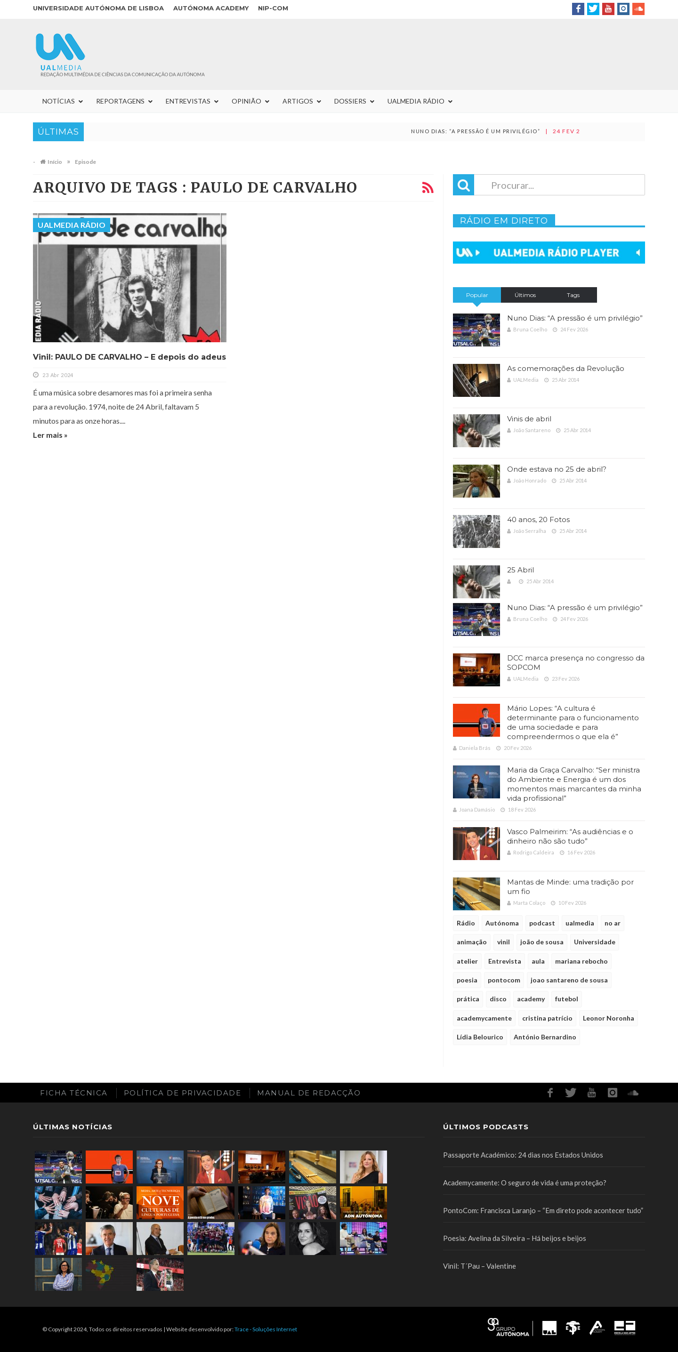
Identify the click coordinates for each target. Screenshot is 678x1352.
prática (468, 999)
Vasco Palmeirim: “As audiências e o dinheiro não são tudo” (570, 836)
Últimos (525, 294)
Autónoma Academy (211, 8)
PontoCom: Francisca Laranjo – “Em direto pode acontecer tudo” (543, 1210)
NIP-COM (273, 8)
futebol (566, 999)
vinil (503, 942)
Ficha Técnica (74, 1092)
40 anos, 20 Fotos (538, 519)
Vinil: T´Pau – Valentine (479, 1266)
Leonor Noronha (608, 1018)
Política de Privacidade (183, 1092)
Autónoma (502, 923)
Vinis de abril (529, 418)
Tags (573, 294)
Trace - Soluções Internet (265, 1329)
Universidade (594, 942)
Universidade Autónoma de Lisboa (98, 8)
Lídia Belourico (480, 1037)
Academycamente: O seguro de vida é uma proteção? (524, 1182)
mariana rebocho (581, 961)
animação (472, 942)
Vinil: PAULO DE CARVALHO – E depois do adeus (129, 357)
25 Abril (520, 569)
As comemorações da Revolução (565, 368)
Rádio (466, 923)
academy (531, 999)
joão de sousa (542, 942)
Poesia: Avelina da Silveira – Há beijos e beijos (514, 1238)
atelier (467, 961)
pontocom (504, 980)
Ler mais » (50, 434)
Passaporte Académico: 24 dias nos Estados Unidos (523, 1155)
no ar (613, 923)
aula (538, 961)
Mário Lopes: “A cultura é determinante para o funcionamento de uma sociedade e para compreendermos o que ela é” (573, 722)
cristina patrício (547, 1018)
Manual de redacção (309, 1092)
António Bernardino (545, 1037)
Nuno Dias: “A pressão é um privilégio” (487, 131)
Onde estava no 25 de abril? (556, 469)
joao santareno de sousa (569, 980)
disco (498, 999)
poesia (467, 980)
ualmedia (579, 923)
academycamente (484, 1018)
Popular (477, 294)
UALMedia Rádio (71, 224)
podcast (542, 923)
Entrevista (504, 961)
